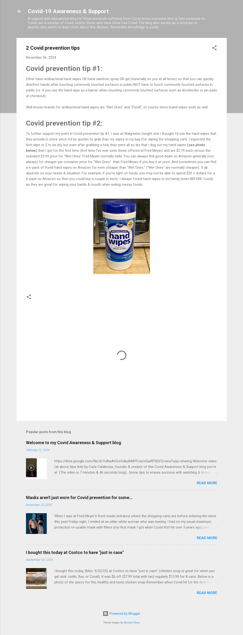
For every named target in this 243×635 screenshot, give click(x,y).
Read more (207, 483)
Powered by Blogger (121, 613)
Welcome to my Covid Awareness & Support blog (73, 442)
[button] (214, 48)
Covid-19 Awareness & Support (68, 11)
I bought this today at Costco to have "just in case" (75, 552)
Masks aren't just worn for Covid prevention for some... (79, 497)
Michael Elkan (132, 622)
